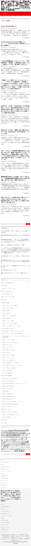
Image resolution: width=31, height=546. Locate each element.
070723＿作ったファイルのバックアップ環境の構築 (12, 333)
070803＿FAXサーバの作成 (7, 344)
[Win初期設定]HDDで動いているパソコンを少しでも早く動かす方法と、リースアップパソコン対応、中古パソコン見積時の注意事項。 (15, 261)
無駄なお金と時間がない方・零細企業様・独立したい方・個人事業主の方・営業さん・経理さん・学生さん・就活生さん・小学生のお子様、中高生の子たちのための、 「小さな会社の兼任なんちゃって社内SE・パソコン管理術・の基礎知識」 (16, 6)
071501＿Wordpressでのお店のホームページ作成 (11, 365)
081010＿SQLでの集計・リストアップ (9, 406)
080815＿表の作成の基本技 (7, 393)
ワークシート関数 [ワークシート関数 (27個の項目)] (8, 449)
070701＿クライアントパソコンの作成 (9, 323)
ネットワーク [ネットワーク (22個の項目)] (9, 442)
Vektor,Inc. (25, 541)
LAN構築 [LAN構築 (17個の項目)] (26, 435)
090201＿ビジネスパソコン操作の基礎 (9, 412)
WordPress (11, 541)
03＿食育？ (5, 285)
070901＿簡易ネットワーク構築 (8, 350)
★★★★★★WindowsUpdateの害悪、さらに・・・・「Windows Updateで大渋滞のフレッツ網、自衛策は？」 (15, 43)
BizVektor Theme (18, 541)
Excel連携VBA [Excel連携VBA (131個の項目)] (14, 435)
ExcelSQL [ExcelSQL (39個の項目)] (3, 433)
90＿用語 (5, 419)
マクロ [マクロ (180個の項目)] (5, 447)
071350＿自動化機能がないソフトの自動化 (10, 362)
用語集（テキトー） (5, 484)
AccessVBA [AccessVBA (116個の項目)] (13, 430)
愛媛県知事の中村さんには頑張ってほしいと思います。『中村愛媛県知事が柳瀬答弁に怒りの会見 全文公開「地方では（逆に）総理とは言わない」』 (15, 178)
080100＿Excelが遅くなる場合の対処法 (9, 378)
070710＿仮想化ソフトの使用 (7, 328)
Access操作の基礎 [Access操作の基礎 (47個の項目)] (6, 432)
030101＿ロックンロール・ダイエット (9, 288)
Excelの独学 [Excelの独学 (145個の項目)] (21, 434)
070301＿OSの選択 (6, 310)
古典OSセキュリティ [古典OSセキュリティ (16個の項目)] (24, 449)
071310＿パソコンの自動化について (9, 360)
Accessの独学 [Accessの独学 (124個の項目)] (23, 430)
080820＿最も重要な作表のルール (8, 396)
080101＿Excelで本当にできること (8, 381)
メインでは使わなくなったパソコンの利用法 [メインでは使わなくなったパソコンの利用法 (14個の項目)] (16, 447)
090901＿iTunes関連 (6, 417)
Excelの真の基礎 (5, 478)
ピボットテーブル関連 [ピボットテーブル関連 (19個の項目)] (13, 445)
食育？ (3, 464)
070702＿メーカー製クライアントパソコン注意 (11, 325)
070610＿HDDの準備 (6, 318)
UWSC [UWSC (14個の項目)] (22, 437)
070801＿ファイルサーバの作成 (8, 339)
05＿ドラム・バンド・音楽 (8, 296)
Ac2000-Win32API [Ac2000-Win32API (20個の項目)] (4, 430)
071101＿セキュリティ (6, 352)
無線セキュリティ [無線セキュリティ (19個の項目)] (10, 451)
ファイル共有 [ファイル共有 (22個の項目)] (21, 445)
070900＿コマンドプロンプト (7, 347)
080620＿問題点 (5, 391)
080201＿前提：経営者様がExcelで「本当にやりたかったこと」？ (14, 383)
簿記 (3, 473)
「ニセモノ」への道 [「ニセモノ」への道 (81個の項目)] (16, 439)
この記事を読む (26, 37)
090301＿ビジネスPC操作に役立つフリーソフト (11, 414)
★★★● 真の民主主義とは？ (9, 26)
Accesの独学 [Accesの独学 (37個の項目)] (15, 432)
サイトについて (5, 482)
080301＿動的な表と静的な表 (7, 386)
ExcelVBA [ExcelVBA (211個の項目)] (11, 433)
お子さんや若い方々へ (6, 466)
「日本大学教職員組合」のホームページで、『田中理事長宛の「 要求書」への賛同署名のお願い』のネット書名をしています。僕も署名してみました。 (15, 62)
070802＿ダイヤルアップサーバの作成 (9, 342)
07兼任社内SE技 (6, 302)
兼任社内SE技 (4, 475)
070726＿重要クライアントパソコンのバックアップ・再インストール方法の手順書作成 (15, 337)
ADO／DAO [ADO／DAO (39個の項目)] (22, 432)
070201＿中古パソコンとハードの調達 (9, 305)
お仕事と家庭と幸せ (5, 462)
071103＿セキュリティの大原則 (8, 355)
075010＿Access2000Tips (7, 370)
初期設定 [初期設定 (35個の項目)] (18, 449)
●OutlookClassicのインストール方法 (8, 270)
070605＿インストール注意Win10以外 (9, 315)
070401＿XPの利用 (6, 313)
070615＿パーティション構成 (7, 320)
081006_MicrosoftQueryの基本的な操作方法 (10, 404)
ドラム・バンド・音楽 (6, 471)
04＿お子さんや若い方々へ (8, 291)
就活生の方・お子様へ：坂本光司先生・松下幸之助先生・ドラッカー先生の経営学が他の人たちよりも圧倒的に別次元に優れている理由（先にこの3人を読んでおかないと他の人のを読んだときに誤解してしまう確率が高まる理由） (15, 109)
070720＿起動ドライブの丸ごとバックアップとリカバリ (12, 331)
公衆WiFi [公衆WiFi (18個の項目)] (14, 449)
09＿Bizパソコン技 (7, 409)
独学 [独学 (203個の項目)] (16, 451)
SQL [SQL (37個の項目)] (19, 437)
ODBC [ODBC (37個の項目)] (16, 437)
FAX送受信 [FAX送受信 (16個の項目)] (22, 435)
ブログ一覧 (4, 487)
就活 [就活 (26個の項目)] (3, 451)
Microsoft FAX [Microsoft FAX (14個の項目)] (3, 437)
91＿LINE (5, 422)
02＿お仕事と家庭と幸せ (12, 28)
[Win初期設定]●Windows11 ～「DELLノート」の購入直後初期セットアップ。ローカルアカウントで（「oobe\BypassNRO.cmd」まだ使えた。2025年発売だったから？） (15, 241)
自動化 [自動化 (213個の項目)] (22, 451)
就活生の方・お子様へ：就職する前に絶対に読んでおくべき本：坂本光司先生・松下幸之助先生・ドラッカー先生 (15, 131)
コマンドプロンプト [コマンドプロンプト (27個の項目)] (21, 440)
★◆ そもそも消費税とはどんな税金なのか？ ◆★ (12, 245)
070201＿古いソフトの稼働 (7, 308)
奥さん (3, 459)
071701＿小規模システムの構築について (10, 367)
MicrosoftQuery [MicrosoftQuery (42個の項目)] (10, 437)
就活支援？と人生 (6, 513)
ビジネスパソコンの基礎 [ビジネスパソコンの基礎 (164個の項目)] (14, 444)
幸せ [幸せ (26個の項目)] (6, 451)
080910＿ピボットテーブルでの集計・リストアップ (12, 401)
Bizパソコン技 (4, 480)
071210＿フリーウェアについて (8, 357)
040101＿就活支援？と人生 (12, 115)
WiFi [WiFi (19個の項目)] (24, 437)
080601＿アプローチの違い (7, 388)
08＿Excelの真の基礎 (7, 375)
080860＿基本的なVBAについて (8, 398)
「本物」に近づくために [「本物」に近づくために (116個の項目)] (14, 439)
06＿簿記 (5, 299)
